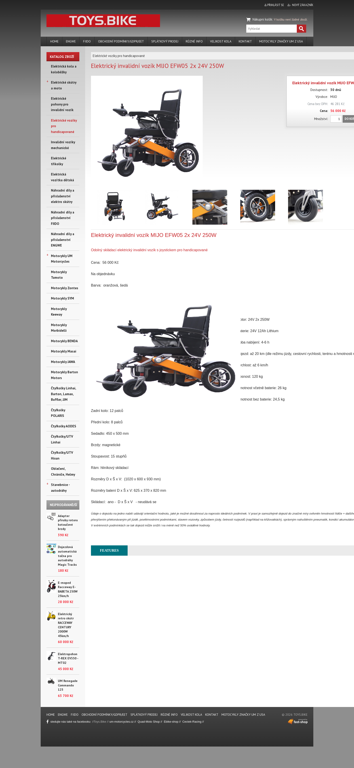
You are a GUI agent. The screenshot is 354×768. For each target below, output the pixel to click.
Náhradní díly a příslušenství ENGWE (62, 239)
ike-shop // (174, 721)
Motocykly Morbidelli (59, 328)
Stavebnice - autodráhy (60, 488)
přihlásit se (275, 5)
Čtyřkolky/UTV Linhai (62, 439)
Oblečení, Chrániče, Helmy (63, 471)
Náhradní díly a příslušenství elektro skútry (62, 196)
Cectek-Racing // (193, 721)
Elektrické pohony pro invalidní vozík (62, 104)
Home (54, 41)
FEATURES (109, 550)
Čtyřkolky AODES (63, 426)
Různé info (194, 41)
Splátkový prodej (164, 41)
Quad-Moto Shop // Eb (152, 721)
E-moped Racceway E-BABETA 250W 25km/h (68, 589)
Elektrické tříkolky (58, 161)
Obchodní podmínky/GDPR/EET (121, 41)
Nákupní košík (262, 19)
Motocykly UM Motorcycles (61, 259)
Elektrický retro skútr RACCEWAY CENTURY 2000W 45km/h (66, 625)
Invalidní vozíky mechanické (63, 145)
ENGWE (71, 41)
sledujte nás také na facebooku (69, 721)
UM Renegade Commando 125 (68, 685)
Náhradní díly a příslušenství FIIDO (62, 218)
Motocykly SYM (62, 298)
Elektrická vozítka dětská (62, 177)
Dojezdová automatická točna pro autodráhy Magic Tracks (67, 555)
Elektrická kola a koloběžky (63, 69)
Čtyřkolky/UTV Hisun (62, 455)
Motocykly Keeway (59, 312)
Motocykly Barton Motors (64, 375)
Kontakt (245, 41)
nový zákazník (302, 5)
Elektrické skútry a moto (63, 85)
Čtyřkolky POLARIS (58, 413)
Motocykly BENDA (64, 341)
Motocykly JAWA (63, 362)
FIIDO (87, 41)
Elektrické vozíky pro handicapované (64, 126)
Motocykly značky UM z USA (281, 41)
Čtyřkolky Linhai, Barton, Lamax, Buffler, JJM (63, 394)
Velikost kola (220, 41)
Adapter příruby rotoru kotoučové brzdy (68, 522)
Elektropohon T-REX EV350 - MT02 (68, 658)
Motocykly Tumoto (59, 275)
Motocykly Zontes (64, 288)
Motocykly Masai (63, 351)
